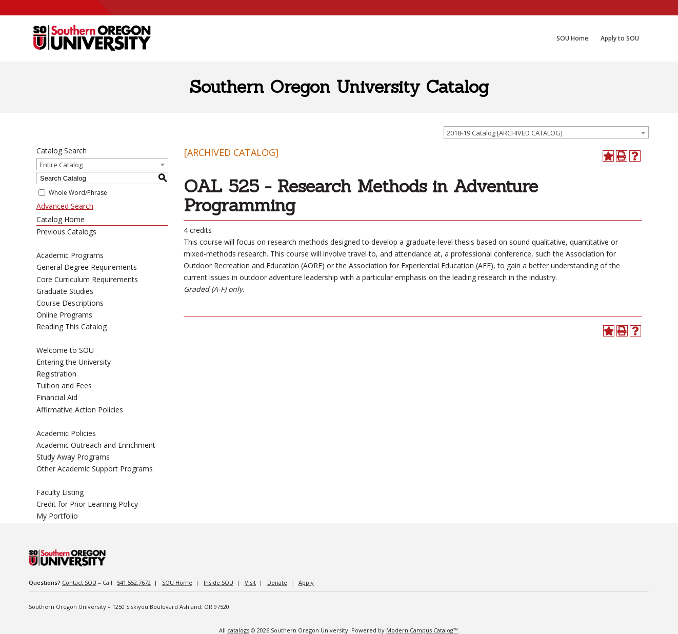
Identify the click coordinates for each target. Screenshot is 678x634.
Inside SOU (218, 582)
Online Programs (64, 315)
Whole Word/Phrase (78, 192)
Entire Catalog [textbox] (61, 164)
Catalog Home (60, 219)
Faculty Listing (60, 492)
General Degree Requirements (86, 267)
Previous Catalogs (66, 231)
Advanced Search (64, 206)
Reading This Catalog (71, 326)
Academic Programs (70, 255)
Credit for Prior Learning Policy (87, 504)
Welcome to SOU (65, 350)
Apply (306, 582)
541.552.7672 (134, 582)
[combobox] (546, 132)
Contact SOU (79, 582)
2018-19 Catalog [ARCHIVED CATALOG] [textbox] (505, 132)
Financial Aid (56, 397)
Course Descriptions (70, 303)
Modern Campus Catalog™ (421, 630)
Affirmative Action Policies (79, 409)
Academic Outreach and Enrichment (95, 445)
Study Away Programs (73, 457)
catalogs (238, 630)
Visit (250, 582)
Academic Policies (66, 433)
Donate (277, 582)
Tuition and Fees (64, 385)
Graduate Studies (64, 291)
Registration (56, 374)
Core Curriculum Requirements (87, 279)
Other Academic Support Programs (94, 468)
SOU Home (177, 582)
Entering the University (73, 362)
